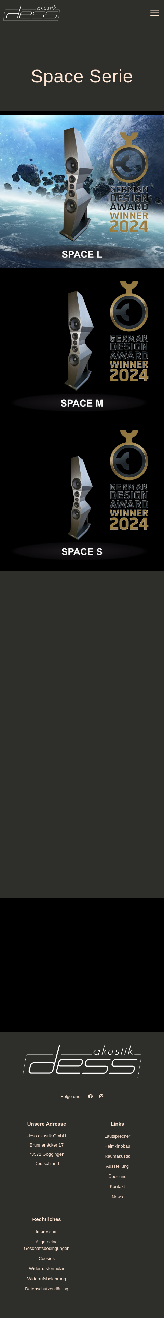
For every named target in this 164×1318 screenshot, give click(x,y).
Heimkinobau (118, 1146)
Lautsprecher (118, 1136)
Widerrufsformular (46, 1268)
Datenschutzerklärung (46, 1288)
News (117, 1196)
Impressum (46, 1231)
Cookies (47, 1258)
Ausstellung (117, 1166)
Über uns (117, 1176)
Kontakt (117, 1186)
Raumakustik (117, 1156)
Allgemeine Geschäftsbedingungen (47, 1245)
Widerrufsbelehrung (46, 1278)
